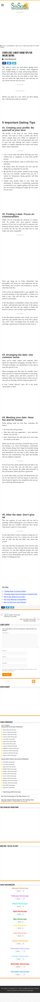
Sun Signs (4, 988)
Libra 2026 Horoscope (9, 744)
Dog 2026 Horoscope (9, 785)
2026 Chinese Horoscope (13, 759)
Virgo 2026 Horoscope (9, 741)
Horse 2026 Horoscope (9, 776)
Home (2, 45)
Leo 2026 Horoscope (9, 739)
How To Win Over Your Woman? (15, 602)
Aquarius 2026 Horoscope (10, 753)
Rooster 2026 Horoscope (10, 783)
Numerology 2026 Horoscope (12, 792)
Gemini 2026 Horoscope (10, 734)
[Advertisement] (20, 701)
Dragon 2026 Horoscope (10, 771)
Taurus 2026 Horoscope (10, 732)
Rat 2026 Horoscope (9, 762)
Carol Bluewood (10, 59)
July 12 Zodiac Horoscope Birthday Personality (14, 615)
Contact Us (14, 990)
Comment (5, 633)
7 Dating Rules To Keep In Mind (15, 591)
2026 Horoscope (10, 727)
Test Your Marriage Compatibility (15, 599)
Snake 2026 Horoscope (9, 773)
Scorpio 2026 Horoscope (10, 746)
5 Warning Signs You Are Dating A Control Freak (20, 594)
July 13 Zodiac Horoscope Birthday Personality (26, 619)
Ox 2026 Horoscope (8, 764)
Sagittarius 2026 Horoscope (11, 748)
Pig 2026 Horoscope (9, 787)
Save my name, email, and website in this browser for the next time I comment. (19, 670)
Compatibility (10, 45)
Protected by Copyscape (26, 990)
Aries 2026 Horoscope (9, 730)
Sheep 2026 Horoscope (9, 778)
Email (4, 657)
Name (4, 650)
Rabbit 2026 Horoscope (9, 769)
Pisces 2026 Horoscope (9, 755)
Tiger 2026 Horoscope (9, 766)
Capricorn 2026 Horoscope (10, 750)
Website (4, 663)
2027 (28, 796)
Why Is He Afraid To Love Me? (14, 597)
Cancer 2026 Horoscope (10, 737)
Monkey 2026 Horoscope (10, 780)
